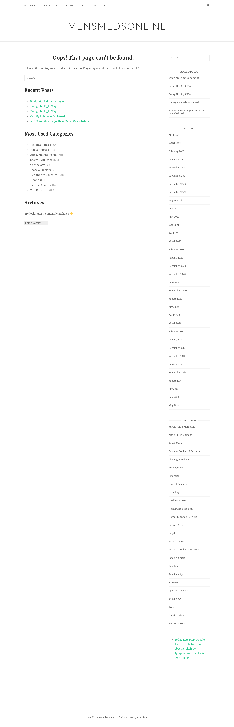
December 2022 (177, 192)
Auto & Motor (176, 443)
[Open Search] (208, 5)
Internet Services (41, 185)
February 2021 (176, 249)
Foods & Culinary (40, 170)
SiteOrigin (142, 717)
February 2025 (176, 151)
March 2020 (175, 323)
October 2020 (176, 282)
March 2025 (175, 143)
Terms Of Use (98, 5)
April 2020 (174, 315)
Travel (172, 607)
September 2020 (178, 290)
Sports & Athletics (41, 159)
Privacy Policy (74, 5)
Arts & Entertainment (43, 154)
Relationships (176, 574)
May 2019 (174, 405)
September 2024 (178, 175)
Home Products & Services (183, 517)
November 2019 (177, 356)
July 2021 (173, 208)
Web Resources (39, 190)
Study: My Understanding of (47, 101)
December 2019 (177, 348)
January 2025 (176, 159)
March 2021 (175, 241)
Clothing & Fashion (179, 459)
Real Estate (175, 566)
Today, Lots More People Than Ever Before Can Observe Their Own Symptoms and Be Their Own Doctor (190, 648)
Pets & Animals (39, 149)
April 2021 (174, 233)
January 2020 (176, 339)
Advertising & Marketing (182, 426)
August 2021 (175, 200)
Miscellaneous (176, 541)
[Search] (49, 79)
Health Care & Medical (44, 175)
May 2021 (174, 225)
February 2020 (176, 331)
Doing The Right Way (43, 106)
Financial (36, 180)
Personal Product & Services (184, 549)
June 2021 (174, 217)
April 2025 (174, 135)
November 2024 (177, 167)
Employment (176, 467)
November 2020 (177, 274)
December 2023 (177, 184)
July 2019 (173, 389)
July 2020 (174, 307)
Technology (37, 164)
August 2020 (175, 298)
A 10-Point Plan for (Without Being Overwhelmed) (60, 121)
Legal (172, 533)
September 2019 (177, 372)
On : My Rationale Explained (47, 116)
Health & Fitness (40, 144)
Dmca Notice (51, 5)
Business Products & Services (184, 451)
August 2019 (175, 380)
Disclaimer (30, 5)
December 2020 (177, 266)
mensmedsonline (117, 26)
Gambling (174, 492)
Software (173, 582)
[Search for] (40, 78)
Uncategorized (177, 615)
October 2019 (175, 364)
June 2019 (174, 397)
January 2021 (176, 257)
